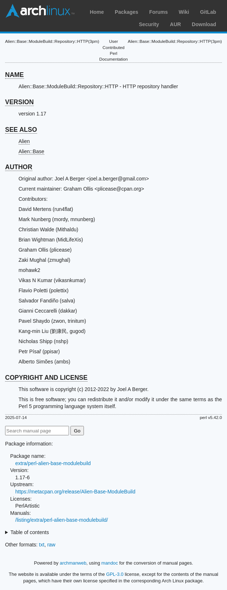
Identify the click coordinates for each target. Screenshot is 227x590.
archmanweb (73, 563)
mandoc (109, 563)
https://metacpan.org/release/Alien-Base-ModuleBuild (75, 492)
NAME (14, 74)
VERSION (19, 102)
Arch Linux (39, 11)
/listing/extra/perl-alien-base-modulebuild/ (61, 520)
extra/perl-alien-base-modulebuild (53, 463)
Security (149, 24)
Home (97, 12)
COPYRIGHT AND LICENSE (46, 377)
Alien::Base (31, 151)
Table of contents (30, 532)
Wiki (184, 12)
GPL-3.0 (114, 574)
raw (51, 545)
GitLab (208, 12)
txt (41, 545)
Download (204, 24)
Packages (126, 12)
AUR (175, 24)
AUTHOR (18, 167)
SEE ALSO (21, 129)
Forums (158, 12)
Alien (24, 141)
